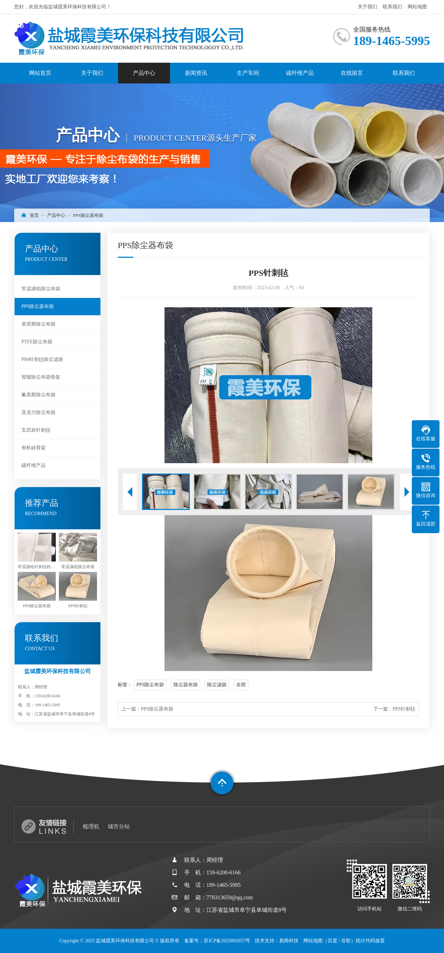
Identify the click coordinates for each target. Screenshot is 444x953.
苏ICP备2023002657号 (227, 940)
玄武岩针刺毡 (36, 430)
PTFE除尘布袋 (36, 341)
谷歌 (346, 940)
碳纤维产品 (300, 73)
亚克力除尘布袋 (38, 412)
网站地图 (417, 6)
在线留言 (352, 73)
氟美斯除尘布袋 (38, 394)
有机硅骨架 (33, 447)
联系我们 (392, 6)
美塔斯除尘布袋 (38, 324)
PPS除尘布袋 (150, 684)
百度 (332, 940)
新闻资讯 (196, 73)
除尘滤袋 (217, 684)
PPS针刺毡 (404, 709)
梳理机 (91, 826)
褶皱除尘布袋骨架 (40, 377)
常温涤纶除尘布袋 (40, 288)
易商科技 (289, 940)
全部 (241, 684)
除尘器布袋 (186, 684)
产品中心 (144, 73)
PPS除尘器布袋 (88, 215)
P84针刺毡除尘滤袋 (42, 359)
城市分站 (119, 826)
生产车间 (248, 73)
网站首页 (40, 73)
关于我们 (367, 6)
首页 (34, 215)
